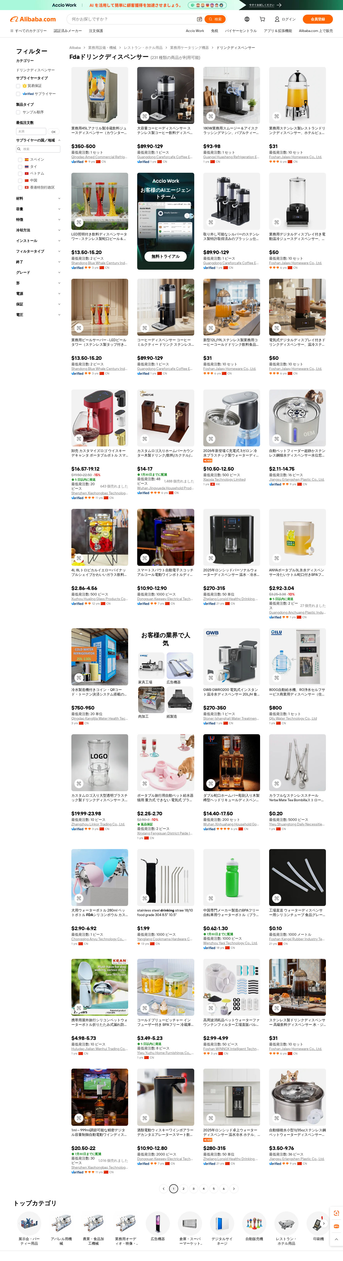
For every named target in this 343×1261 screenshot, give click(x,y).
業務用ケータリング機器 (189, 48)
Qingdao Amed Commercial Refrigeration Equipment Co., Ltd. (99, 157)
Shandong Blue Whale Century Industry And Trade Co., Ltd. (99, 263)
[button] (200, 19)
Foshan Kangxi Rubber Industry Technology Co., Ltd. (297, 939)
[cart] (263, 20)
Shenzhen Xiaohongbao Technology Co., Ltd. (99, 493)
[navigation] (38, 618)
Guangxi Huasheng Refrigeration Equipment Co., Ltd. (231, 157)
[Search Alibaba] (132, 19)
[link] (336, 1213)
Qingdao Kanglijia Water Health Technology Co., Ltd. (99, 718)
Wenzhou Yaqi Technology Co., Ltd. (230, 943)
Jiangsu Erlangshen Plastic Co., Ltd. (296, 479)
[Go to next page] (233, 1188)
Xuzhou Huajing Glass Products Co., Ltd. (99, 599)
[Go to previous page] (163, 1188)
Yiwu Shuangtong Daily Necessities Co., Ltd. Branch (297, 824)
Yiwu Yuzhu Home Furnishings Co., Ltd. (165, 1053)
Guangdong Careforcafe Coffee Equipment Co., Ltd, (165, 157)
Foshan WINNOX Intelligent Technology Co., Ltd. (231, 1049)
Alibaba (75, 48)
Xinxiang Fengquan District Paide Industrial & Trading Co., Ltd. (165, 833)
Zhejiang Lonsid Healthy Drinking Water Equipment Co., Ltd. (231, 599)
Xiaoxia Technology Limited (224, 479)
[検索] (215, 19)
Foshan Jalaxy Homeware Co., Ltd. (295, 157)
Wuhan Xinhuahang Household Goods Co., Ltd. (231, 824)
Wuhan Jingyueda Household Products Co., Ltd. (165, 488)
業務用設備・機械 (102, 48)
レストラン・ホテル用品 (143, 48)
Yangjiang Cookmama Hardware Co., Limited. (165, 939)
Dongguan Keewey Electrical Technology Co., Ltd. (165, 599)
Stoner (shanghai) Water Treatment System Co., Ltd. (231, 718)
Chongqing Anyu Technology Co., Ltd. (99, 939)
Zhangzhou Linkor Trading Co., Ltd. (98, 824)
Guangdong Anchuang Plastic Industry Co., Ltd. (297, 612)
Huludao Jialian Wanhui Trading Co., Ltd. (99, 1049)
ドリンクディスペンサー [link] (235, 48)
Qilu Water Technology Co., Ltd (293, 718)
